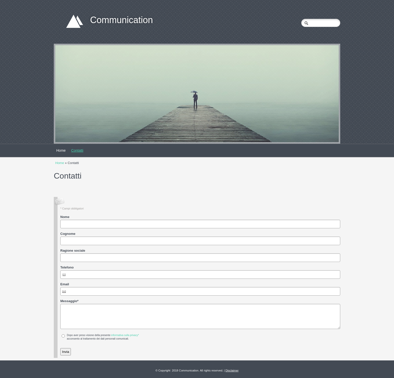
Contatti (77, 150)
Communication (121, 20)
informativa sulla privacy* (125, 335)
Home (61, 150)
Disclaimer (231, 370)
